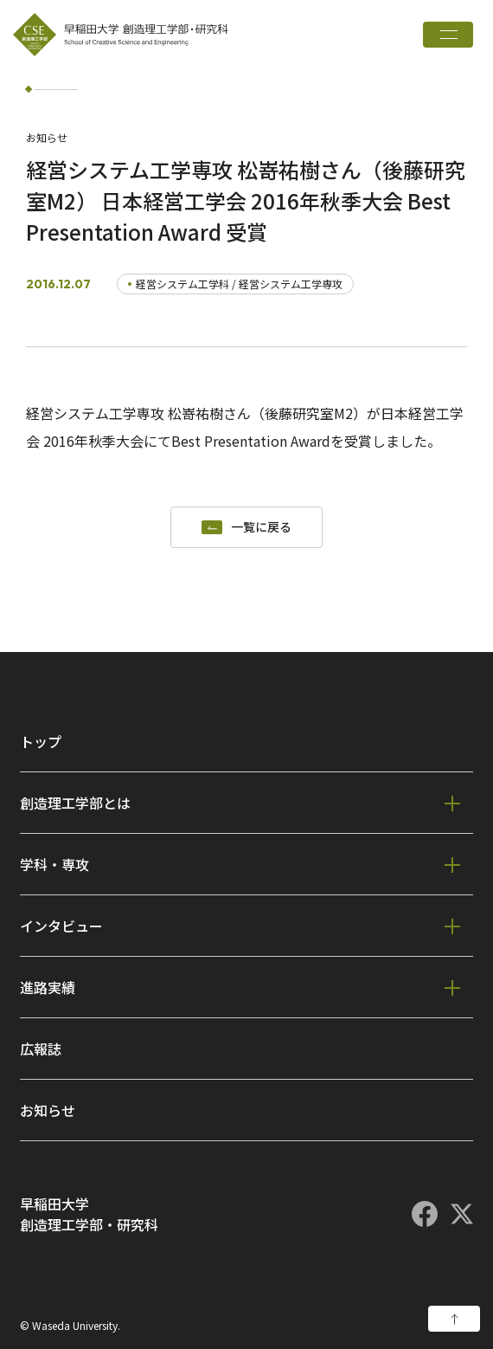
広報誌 (40, 1048)
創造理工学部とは (75, 802)
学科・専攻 (54, 864)
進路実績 (47, 987)
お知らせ (47, 1110)
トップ (40, 741)
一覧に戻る (261, 527)
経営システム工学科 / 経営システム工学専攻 (239, 283)
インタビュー (61, 925)
